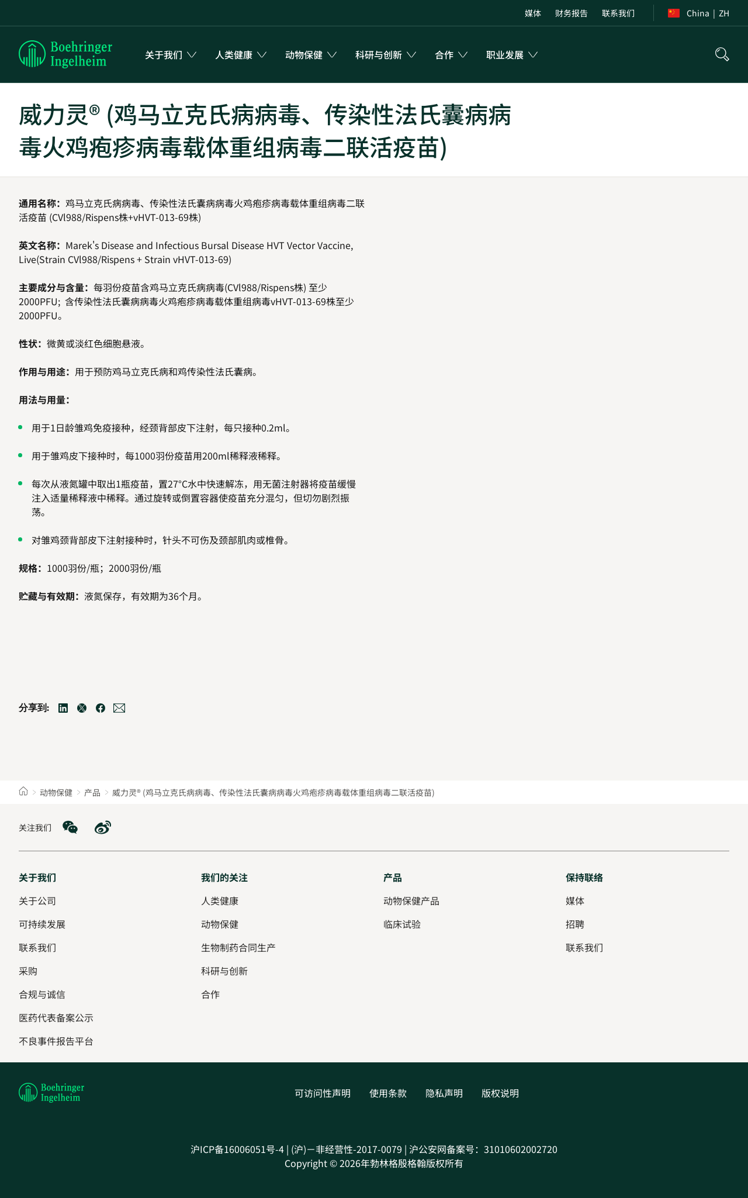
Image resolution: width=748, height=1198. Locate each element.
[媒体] (575, 900)
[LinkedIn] (63, 708)
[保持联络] (584, 877)
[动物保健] (219, 924)
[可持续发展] (42, 924)
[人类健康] (219, 900)
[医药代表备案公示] (56, 1017)
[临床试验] (402, 924)
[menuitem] (533, 13)
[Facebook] (101, 708)
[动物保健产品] (411, 900)
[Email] (119, 708)
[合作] (210, 994)
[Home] (23, 792)
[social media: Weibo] (103, 827)
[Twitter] (82, 708)
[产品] (392, 877)
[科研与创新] (224, 971)
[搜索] (722, 54)
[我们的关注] (224, 877)
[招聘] (575, 924)
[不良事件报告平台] (56, 1041)
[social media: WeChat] (70, 827)
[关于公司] (37, 900)
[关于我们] (37, 877)
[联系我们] (584, 947)
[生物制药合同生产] (238, 947)
